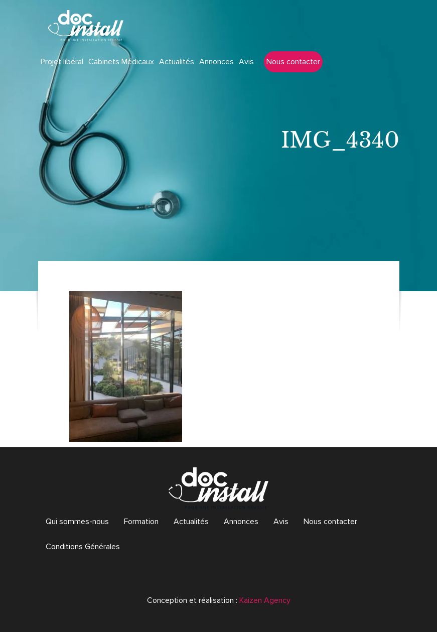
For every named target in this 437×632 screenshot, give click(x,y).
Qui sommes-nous (77, 522)
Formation (141, 522)
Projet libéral (62, 62)
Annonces (216, 62)
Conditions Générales (83, 547)
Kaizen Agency (264, 600)
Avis (246, 62)
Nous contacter (293, 62)
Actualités (176, 62)
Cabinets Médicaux (121, 62)
